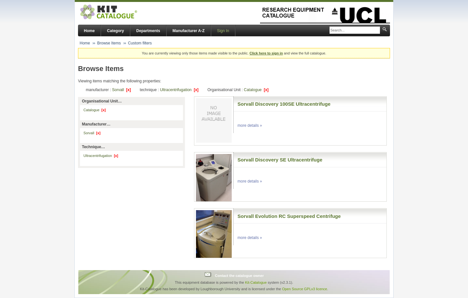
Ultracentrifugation (179, 90)
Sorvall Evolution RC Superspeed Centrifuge (289, 216)
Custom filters (140, 43)
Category (115, 31)
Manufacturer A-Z (189, 31)
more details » (250, 125)
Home (89, 31)
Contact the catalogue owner (239, 275)
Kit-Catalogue (256, 282)
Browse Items (109, 43)
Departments (148, 31)
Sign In (223, 31)
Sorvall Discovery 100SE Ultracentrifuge (284, 104)
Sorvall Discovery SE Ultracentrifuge (280, 159)
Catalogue (256, 90)
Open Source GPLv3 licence (304, 289)
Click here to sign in (266, 53)
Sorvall (121, 90)
